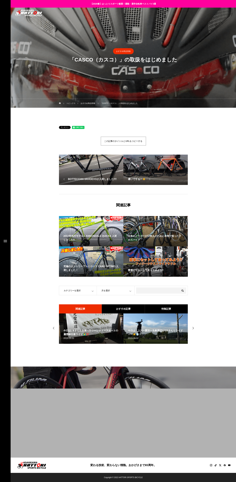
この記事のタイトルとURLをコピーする (123, 141)
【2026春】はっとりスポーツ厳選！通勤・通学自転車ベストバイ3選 (123, 4)
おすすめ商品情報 (123, 51)
